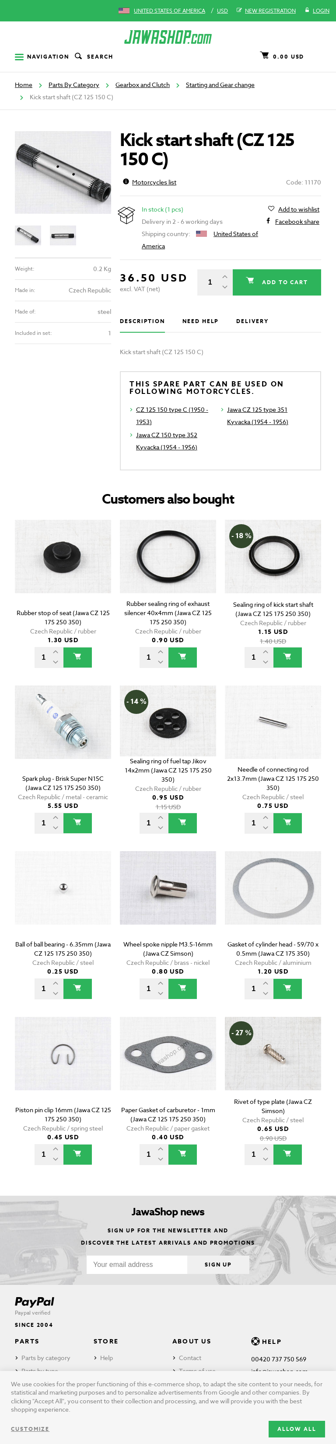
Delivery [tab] (252, 321)
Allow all (296, 1429)
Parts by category (45, 1358)
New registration (266, 11)
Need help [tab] (200, 321)
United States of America (169, 10)
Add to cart (284, 282)
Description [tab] (142, 321)
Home (23, 84)
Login (316, 11)
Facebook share (297, 222)
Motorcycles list (149, 182)
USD (222, 10)
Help (106, 1358)
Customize (30, 1429)
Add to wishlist (298, 209)
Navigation (42, 56)
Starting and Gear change (220, 84)
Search (93, 57)
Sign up (218, 1264)
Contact (190, 1358)
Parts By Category (74, 84)
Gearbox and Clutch (143, 84)
